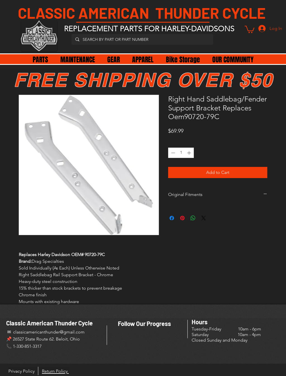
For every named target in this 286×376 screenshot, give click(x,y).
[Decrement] (172, 153)
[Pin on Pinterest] (182, 218)
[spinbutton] (181, 153)
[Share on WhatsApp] (193, 218)
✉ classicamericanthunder (33, 332)
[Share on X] (203, 218)
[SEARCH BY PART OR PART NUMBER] (142, 39)
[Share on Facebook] (171, 218)
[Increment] (189, 153)
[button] (249, 29)
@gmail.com (72, 332)
